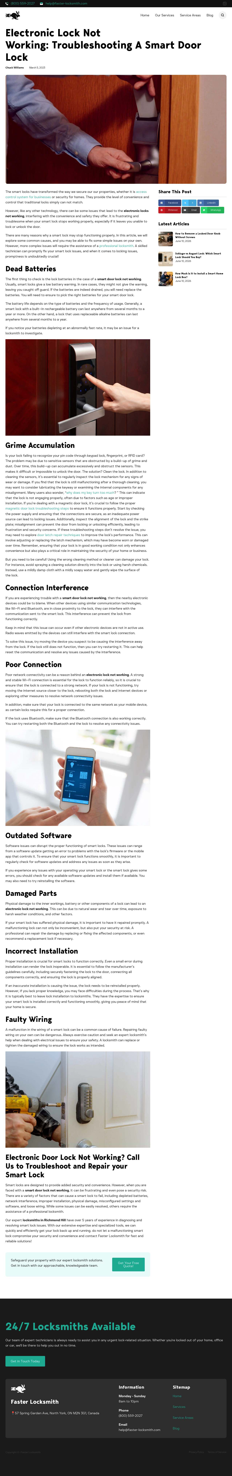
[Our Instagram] (225, 4)
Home (145, 15)
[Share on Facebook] (169, 203)
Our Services (164, 15)
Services (179, 1407)
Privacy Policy (196, 1452)
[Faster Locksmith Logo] (18, 1388)
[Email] (191, 210)
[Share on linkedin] (208, 203)
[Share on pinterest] (169, 210)
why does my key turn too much (90, 493)
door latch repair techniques (58, 535)
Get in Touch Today (25, 1361)
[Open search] (222, 15)
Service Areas (190, 15)
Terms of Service (217, 1452)
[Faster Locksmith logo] (12, 15)
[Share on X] (189, 203)
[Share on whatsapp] (212, 210)
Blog (210, 15)
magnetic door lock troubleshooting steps (37, 508)
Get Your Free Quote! (128, 1264)
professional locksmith (116, 246)
